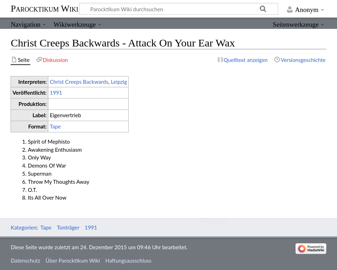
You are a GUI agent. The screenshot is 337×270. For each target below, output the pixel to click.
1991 (56, 92)
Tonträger (68, 227)
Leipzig (119, 82)
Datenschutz (25, 260)
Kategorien (23, 227)
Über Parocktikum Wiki (72, 260)
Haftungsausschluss (128, 260)
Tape (55, 126)
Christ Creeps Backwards (79, 82)
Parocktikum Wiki (44, 8)
